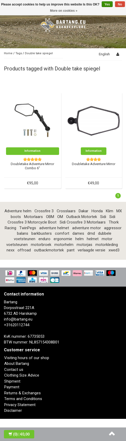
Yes (107, 4)
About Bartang (16, 363)
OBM (50, 216)
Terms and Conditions (23, 398)
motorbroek (41, 244)
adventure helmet (54, 228)
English (104, 54)
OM (60, 216)
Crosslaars (66, 211)
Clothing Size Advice (21, 375)
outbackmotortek (49, 250)
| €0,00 (19, 434)
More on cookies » (63, 11)
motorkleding (106, 244)
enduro (44, 239)
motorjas (84, 244)
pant (71, 250)
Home (8, 53)
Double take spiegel (39, 53)
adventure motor (86, 228)
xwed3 (113, 250)
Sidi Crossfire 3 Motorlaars (83, 222)
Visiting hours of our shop (26, 357)
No (120, 4)
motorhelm (63, 244)
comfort (62, 233)
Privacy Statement (20, 404)
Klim (109, 211)
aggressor (113, 228)
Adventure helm (17, 211)
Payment (11, 387)
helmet (93, 239)
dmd (91, 233)
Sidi (103, 216)
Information (32, 151)
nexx (10, 250)
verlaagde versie (91, 250)
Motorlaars (33, 216)
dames (78, 233)
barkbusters (41, 233)
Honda (97, 211)
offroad (24, 250)
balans (22, 233)
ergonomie (63, 239)
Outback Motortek (81, 216)
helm (79, 239)
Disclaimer (13, 410)
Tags (18, 53)
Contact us (13, 369)
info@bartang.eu (18, 319)
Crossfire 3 (44, 211)
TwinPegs (27, 228)
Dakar (83, 211)
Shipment (12, 381)
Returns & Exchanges (22, 393)
